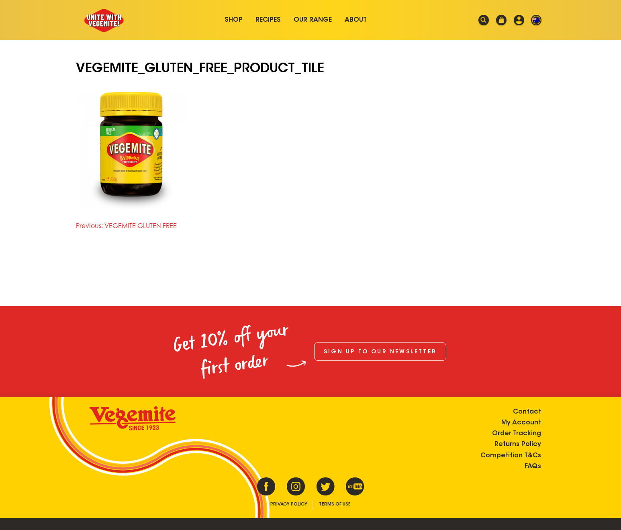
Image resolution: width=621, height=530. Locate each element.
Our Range (313, 20)
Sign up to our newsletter (380, 352)
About (356, 20)
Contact (527, 412)
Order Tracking (516, 433)
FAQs (533, 466)
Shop (234, 20)
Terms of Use (335, 504)
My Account (521, 423)
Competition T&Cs (510, 456)
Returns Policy (517, 444)
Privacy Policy (288, 504)
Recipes (268, 20)
